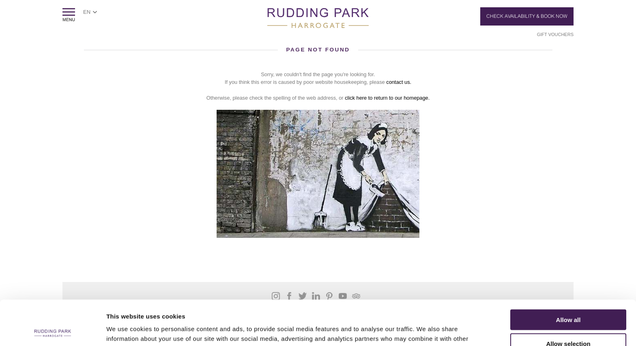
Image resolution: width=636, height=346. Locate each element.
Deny (568, 322)
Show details (426, 330)
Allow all (568, 274)
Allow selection (568, 298)
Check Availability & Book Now (526, 16)
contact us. (398, 82)
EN (86, 12)
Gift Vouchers (555, 34)
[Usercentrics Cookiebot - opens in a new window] (52, 330)
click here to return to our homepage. (387, 98)
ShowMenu (68, 14)
